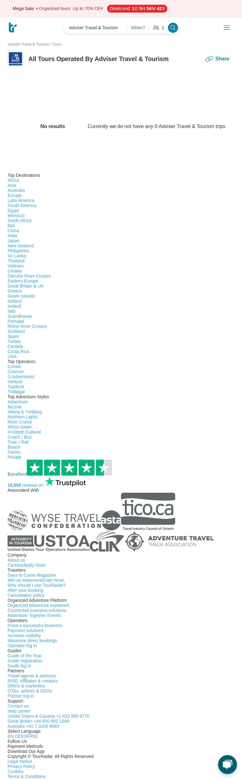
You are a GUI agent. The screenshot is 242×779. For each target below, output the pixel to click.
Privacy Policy (21, 766)
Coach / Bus (20, 437)
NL (35, 736)
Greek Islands (21, 296)
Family (14, 452)
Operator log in (22, 645)
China (13, 230)
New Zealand (21, 245)
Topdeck (16, 386)
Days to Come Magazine (32, 575)
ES (24, 736)
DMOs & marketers (26, 685)
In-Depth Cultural (24, 431)
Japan (14, 240)
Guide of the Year (25, 655)
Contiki (14, 366)
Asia (12, 185)
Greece (15, 291)
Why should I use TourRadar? (37, 585)
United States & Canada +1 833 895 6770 (48, 716)
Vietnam (16, 265)
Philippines (18, 250)
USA (12, 356)
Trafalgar (16, 391)
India (12, 235)
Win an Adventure (36, 580)
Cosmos (16, 371)
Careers (27, 565)
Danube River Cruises (29, 275)
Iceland (15, 301)
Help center (19, 711)
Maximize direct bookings (32, 640)
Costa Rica (18, 351)
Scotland (16, 331)
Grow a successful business (35, 625)
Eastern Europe (23, 280)
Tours (56, 44)
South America (22, 205)
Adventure (18, 401)
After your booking (25, 590)
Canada (15, 346)
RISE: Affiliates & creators (33, 680)
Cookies (16, 771)
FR (30, 736)
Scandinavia (20, 316)
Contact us (18, 706)
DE (18, 736)
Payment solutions (25, 630)
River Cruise (20, 421)
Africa (13, 180)
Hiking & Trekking (25, 411)
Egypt (13, 210)
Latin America (21, 200)
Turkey (14, 341)
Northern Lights (23, 416)
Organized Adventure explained (38, 605)
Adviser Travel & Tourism (28, 44)
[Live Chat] (227, 764)
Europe (15, 195)
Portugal (16, 321)
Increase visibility (24, 635)
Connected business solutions (37, 610)
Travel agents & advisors (32, 675)
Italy (12, 311)
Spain (13, 336)
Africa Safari (20, 426)
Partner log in (21, 695)
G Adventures (21, 376)
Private (14, 457)
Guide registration (25, 660)
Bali (11, 225)
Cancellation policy (26, 595)
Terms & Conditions (27, 776)
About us (16, 560)
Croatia (15, 270)
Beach (14, 447)
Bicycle (14, 406)
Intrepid (15, 381)
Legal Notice (20, 761)
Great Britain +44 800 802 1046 (38, 721)
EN (11, 736)
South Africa (20, 220)
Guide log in (19, 665)
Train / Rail (18, 442)
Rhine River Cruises (27, 326)
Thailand (16, 260)
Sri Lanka (17, 255)
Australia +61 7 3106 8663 (33, 726)
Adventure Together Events (34, 615)
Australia (16, 190)
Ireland (14, 306)
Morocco (16, 215)
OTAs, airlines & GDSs (30, 690)
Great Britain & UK (26, 286)
